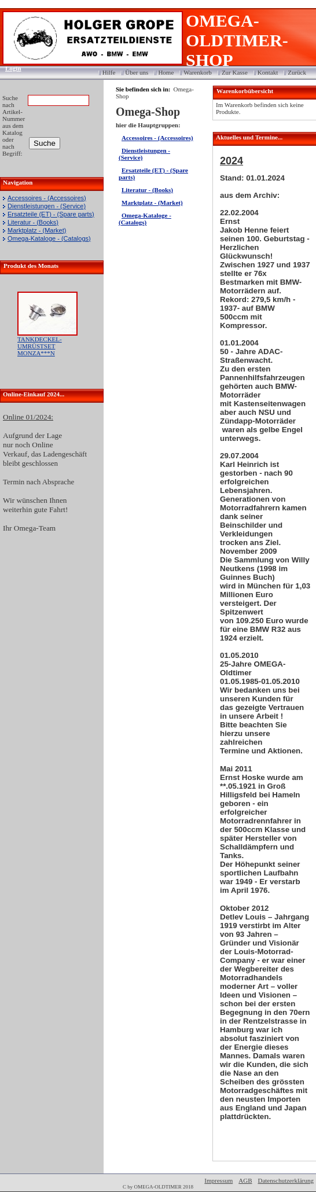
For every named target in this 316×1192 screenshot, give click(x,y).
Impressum (218, 1180)
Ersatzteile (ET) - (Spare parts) (51, 214)
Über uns (136, 72)
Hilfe (109, 72)
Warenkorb (197, 72)
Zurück (297, 72)
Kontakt (268, 72)
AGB (245, 1180)
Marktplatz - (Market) (37, 230)
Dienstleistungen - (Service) (47, 206)
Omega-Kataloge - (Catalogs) (49, 238)
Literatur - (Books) (33, 222)
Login (9, 68)
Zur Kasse (235, 72)
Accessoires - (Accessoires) (47, 197)
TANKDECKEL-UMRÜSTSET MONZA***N (39, 346)
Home (166, 72)
